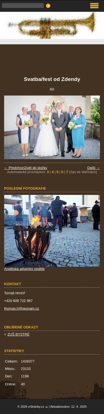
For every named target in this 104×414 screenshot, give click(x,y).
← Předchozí (14, 168)
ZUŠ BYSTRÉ (18, 334)
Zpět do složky (35, 168)
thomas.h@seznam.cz (21, 308)
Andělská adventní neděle (24, 269)
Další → (93, 168)
